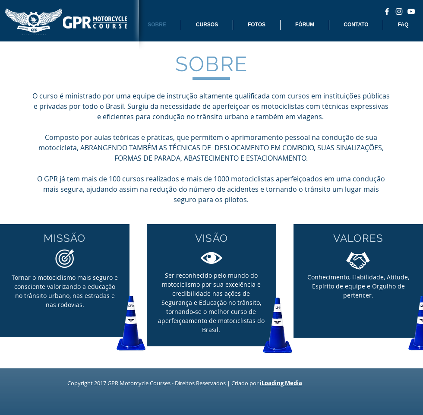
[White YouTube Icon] (411, 11)
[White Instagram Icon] (399, 11)
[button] (207, 25)
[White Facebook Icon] (386, 11)
